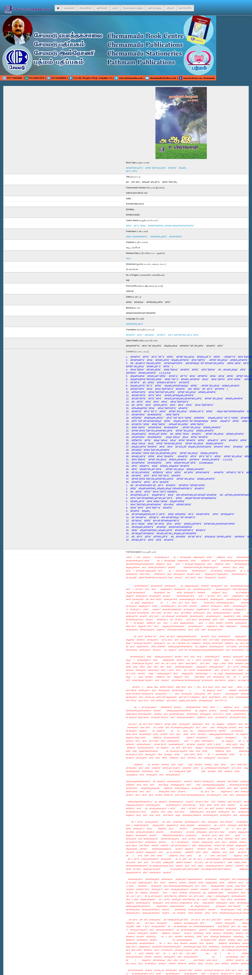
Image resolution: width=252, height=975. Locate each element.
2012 (128, 258)
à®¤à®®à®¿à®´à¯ (135, 324)
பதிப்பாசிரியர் (85, 8)
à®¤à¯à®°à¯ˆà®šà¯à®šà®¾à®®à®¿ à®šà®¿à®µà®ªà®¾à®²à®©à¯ (161, 225)
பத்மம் (115, 8)
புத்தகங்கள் (69, 8)
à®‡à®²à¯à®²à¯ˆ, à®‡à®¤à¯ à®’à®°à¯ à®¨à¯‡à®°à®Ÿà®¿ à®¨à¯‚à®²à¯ (163, 335)
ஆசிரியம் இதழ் (155, 8)
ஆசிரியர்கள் (101, 8)
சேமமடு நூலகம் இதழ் (133, 8)
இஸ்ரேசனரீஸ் (185, 8)
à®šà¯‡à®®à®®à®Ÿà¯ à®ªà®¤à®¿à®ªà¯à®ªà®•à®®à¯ (155, 236)
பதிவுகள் (170, 8)
